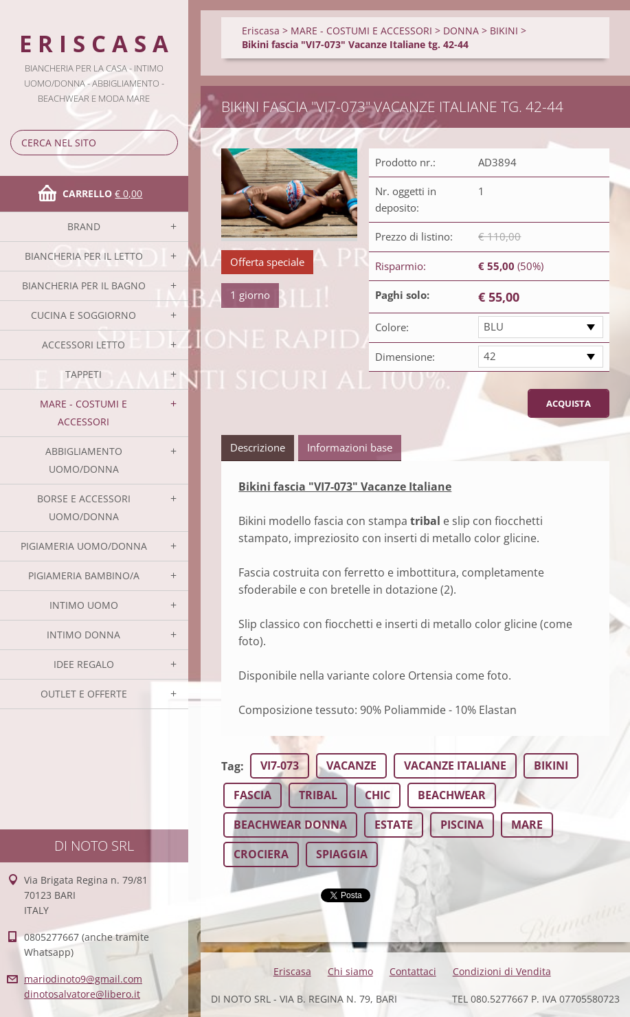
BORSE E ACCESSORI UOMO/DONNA (84, 507)
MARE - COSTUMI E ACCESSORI (83, 412)
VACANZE (351, 765)
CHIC (377, 795)
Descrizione (257, 447)
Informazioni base (349, 447)
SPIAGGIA (342, 854)
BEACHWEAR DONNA (290, 824)
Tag (230, 766)
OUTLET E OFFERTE (84, 693)
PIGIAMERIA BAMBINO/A (83, 575)
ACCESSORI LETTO (83, 344)
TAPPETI (83, 374)
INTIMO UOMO (83, 605)
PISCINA (462, 824)
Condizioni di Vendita (502, 971)
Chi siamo (350, 971)
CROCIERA (261, 854)
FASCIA (252, 795)
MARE (527, 824)
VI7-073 (279, 765)
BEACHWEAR (452, 795)
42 (490, 356)
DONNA (461, 30)
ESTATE (393, 824)
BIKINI (504, 30)
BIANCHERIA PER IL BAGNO (84, 285)
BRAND (83, 226)
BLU (494, 326)
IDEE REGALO (84, 664)
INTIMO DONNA (83, 634)
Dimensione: (405, 357)
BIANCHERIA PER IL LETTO (84, 255)
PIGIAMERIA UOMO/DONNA (84, 545)
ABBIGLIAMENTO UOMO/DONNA (83, 460)
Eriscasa (261, 30)
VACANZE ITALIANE (455, 765)
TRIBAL (318, 795)
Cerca (165, 142)
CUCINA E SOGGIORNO (83, 315)
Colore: (392, 327)
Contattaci (413, 971)
